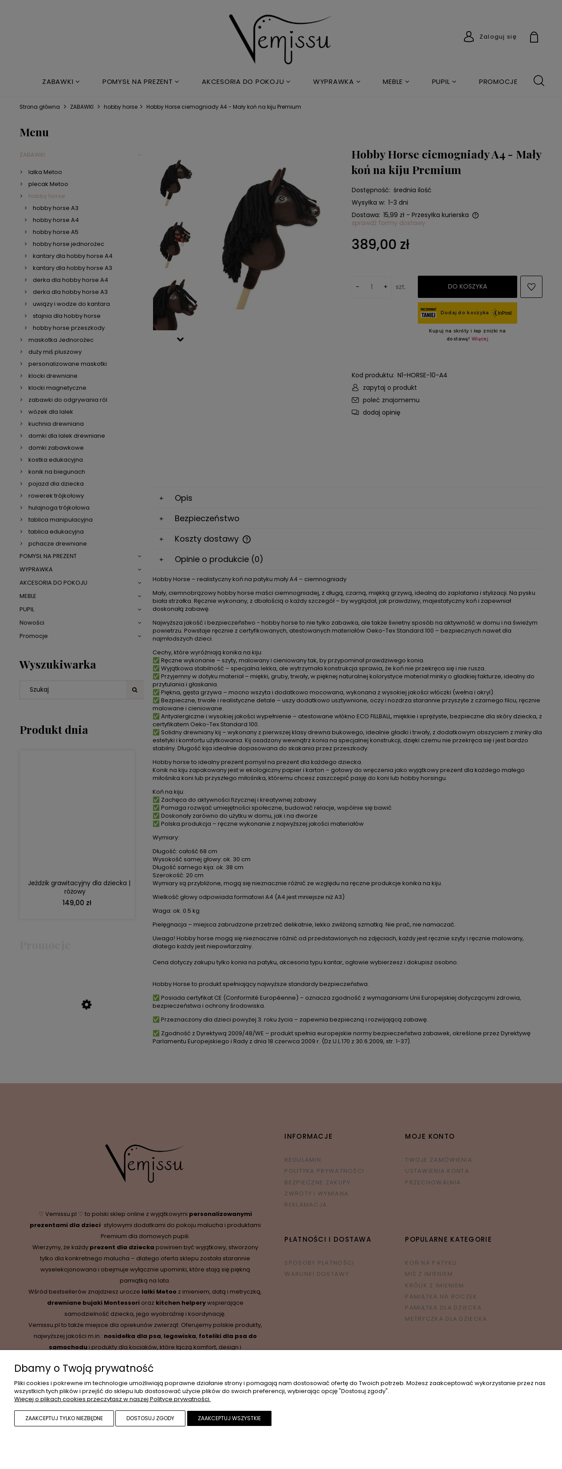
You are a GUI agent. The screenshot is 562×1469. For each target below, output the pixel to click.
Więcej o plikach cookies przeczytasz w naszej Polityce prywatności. (112, 1399)
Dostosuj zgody (150, 1418)
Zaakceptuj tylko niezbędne (64, 1418)
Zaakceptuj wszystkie (229, 1418)
